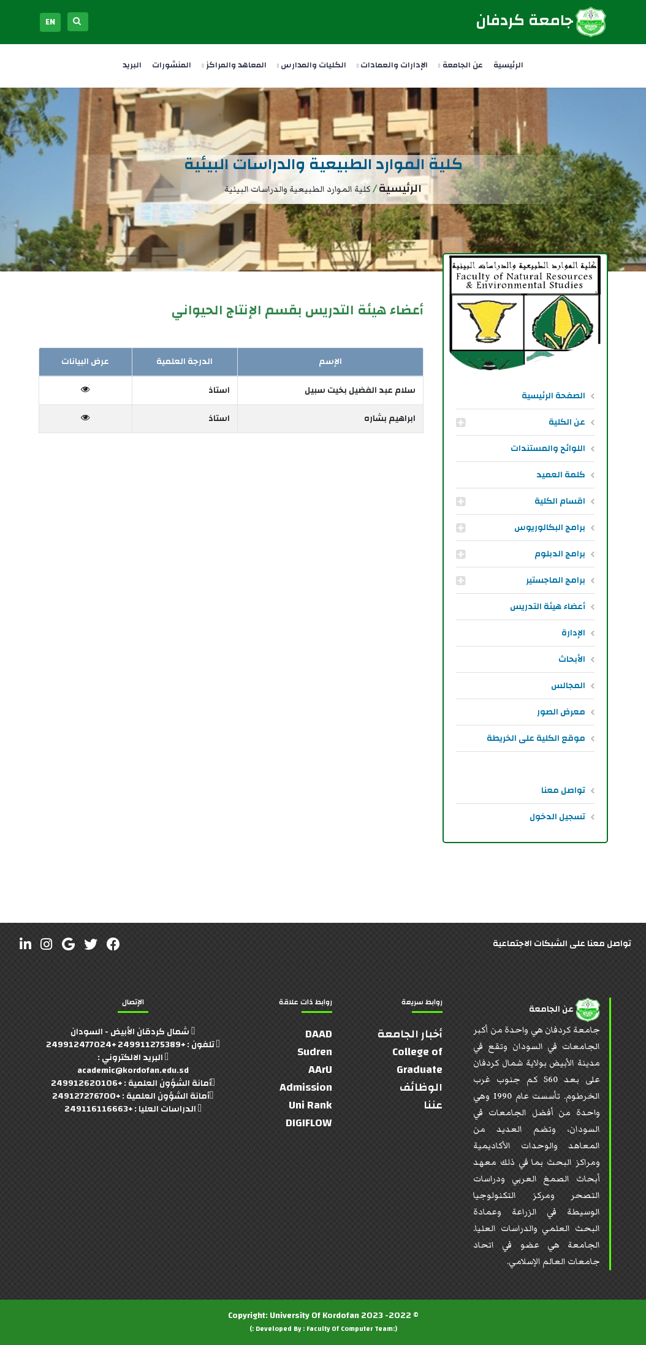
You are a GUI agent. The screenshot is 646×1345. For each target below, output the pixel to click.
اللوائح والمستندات (548, 449)
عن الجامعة (460, 65)
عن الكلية (567, 422)
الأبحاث (571, 659)
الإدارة (573, 633)
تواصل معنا (563, 790)
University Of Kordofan (314, 1316)
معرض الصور (561, 712)
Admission (305, 1087)
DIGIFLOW (309, 1123)
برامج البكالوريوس (549, 528)
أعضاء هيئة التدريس (547, 607)
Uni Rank (310, 1105)
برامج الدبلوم (559, 554)
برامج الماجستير (555, 580)
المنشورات (171, 65)
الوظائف (421, 1087)
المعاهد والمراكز (234, 65)
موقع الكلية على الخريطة (536, 738)
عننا (433, 1105)
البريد (132, 65)
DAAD (318, 1034)
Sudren (314, 1052)
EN (50, 22)
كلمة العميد (560, 475)
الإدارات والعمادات (392, 65)
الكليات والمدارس (311, 65)
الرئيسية (508, 65)
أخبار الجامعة (410, 1034)
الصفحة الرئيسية (553, 396)
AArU (320, 1069)
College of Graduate (417, 1061)
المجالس (568, 686)
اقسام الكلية (559, 501)
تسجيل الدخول (557, 817)
